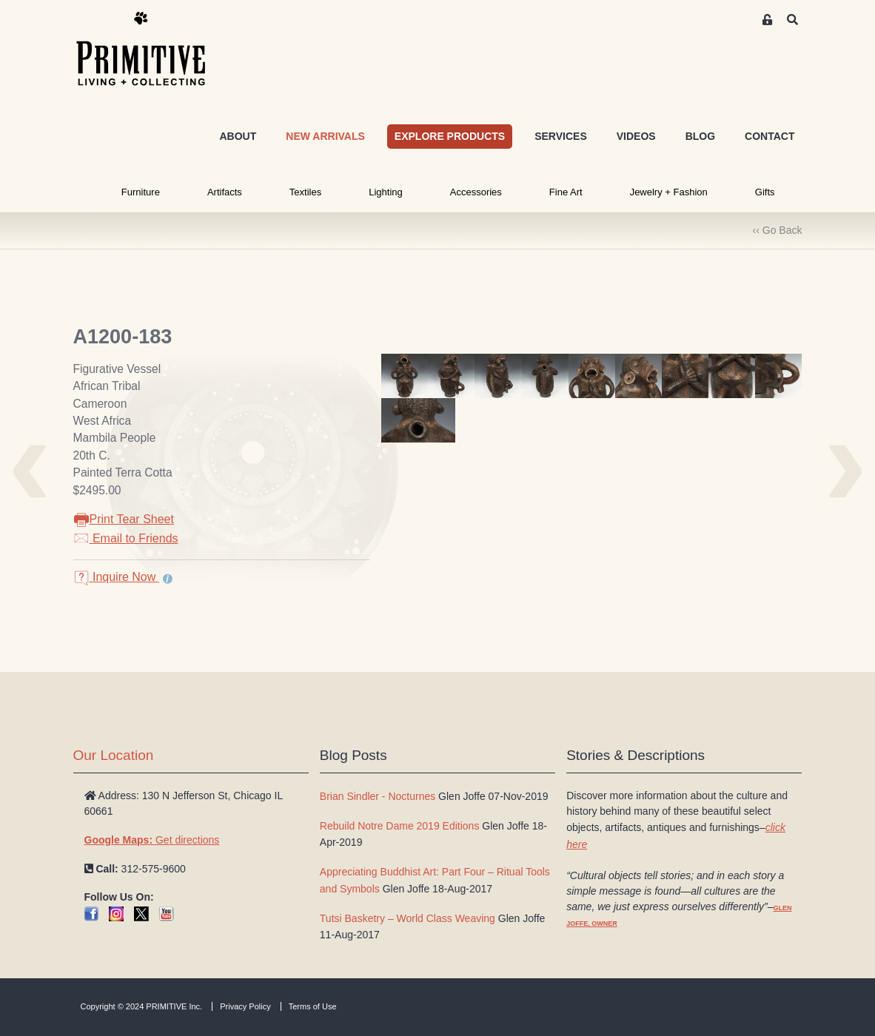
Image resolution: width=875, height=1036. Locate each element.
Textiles (305, 192)
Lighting (386, 192)
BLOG (700, 136)
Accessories (476, 192)
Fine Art (566, 192)
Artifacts (224, 192)
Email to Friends (125, 538)
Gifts (765, 192)
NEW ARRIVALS (325, 136)
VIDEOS (636, 136)
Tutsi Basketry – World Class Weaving (407, 918)
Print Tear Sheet (123, 519)
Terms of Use (313, 1006)
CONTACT (769, 136)
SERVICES (560, 136)
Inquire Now (116, 577)
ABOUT (237, 136)
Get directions (152, 840)
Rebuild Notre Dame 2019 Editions (400, 826)
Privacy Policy (245, 1006)
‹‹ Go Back (777, 230)
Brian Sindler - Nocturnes (377, 796)
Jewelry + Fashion (669, 192)
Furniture (140, 192)
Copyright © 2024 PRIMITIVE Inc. (142, 1006)
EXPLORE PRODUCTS (450, 136)
